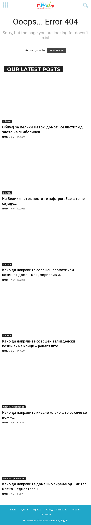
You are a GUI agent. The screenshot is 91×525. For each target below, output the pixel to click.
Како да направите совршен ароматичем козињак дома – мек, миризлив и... (38, 272)
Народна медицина (56, 509)
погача (7, 264)
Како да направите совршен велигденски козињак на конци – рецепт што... (38, 343)
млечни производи (14, 406)
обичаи (7, 121)
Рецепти (76, 509)
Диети (24, 509)
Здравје (36, 509)
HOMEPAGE (56, 50)
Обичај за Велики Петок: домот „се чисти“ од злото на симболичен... (42, 129)
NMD (5, 137)
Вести (13, 509)
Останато (45, 514)
